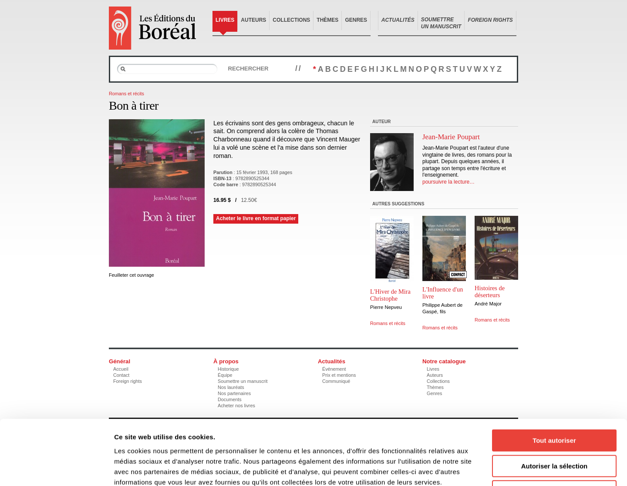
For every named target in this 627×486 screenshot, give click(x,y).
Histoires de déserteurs (490, 291)
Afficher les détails (479, 469)
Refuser (554, 430)
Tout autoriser (554, 379)
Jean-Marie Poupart (451, 137)
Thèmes (327, 20)
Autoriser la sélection (554, 405)
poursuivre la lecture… (448, 182)
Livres (225, 20)
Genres (356, 20)
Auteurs (253, 20)
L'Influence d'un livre (442, 293)
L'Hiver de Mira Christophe (390, 295)
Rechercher (248, 68)
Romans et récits (126, 93)
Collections (291, 20)
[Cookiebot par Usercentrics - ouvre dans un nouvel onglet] (56, 469)
